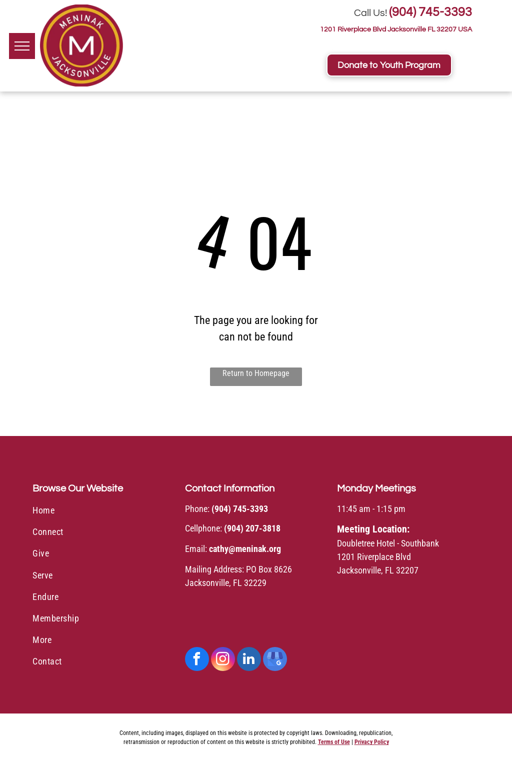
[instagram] (223, 660)
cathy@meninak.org (245, 549)
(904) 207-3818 (252, 528)
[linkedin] (249, 660)
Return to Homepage (256, 373)
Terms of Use (334, 742)
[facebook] (197, 660)
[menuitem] (103, 511)
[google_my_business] (275, 660)
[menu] (22, 46)
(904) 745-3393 (430, 12)
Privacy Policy (371, 742)
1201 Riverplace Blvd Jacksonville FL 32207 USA (396, 29)
